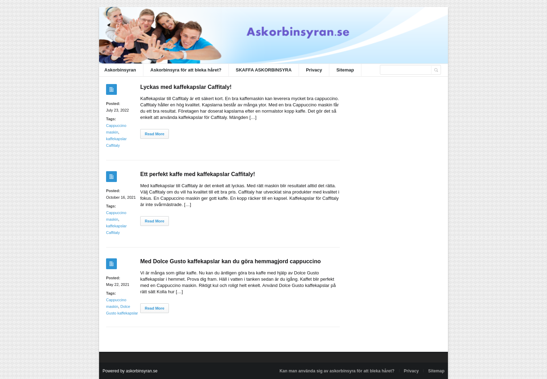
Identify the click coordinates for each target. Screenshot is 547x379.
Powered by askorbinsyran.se (130, 371)
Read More (154, 134)
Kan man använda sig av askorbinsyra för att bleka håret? (336, 371)
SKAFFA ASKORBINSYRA (264, 70)
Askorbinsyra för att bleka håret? (186, 70)
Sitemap (345, 70)
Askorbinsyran (120, 70)
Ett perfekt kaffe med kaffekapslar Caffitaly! (197, 174)
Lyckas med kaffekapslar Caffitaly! (186, 87)
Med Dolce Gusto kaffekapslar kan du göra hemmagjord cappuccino (230, 261)
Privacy (314, 70)
